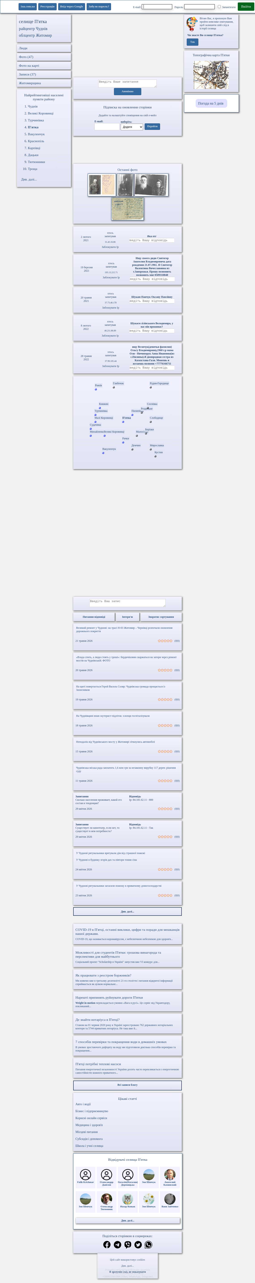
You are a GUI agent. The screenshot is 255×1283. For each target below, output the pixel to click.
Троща (32, 169)
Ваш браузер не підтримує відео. (127, 150)
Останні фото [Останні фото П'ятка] (127, 171)
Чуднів (33, 106)
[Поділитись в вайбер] (128, 1249)
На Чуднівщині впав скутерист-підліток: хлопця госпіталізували (113, 719)
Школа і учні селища (89, 1150)
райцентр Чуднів (33, 28)
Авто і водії (83, 1108)
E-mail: (152, 6)
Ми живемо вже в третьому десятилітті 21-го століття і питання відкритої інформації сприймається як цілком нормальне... (127, 983)
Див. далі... (127, 1265)
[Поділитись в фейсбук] (107, 1249)
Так (192, 42)
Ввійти (246, 6)
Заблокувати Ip (110, 248)
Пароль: (194, 6)
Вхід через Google (71, 6)
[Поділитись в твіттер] (138, 1249)
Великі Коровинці (41, 113)
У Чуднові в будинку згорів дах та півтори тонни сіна (106, 863)
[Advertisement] (127, 46)
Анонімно (127, 93)
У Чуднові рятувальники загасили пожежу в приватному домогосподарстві (118, 889)
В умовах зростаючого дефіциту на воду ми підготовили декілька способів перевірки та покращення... (127, 1050)
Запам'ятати (227, 7)
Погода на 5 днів (210, 103)
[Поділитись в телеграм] (118, 1249)
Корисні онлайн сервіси (91, 1122)
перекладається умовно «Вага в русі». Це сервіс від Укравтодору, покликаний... (127, 1006)
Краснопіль (36, 141)
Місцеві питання (86, 1136)
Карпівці (34, 148)
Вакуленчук (36, 134)
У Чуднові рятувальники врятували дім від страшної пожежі (110, 857)
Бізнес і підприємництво (91, 1115)
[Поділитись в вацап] (148, 1249)
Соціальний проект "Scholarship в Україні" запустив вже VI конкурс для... (127, 961)
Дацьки (33, 155)
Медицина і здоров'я (89, 1129)
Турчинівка (36, 120)
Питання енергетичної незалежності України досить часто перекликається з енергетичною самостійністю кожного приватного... (127, 1072)
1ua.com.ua (28, 6)
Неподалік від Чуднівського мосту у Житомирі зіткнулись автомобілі (115, 745)
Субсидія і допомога (89, 1143)
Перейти (152, 128)
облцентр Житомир (35, 35)
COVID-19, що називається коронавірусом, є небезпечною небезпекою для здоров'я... (127, 938)
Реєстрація (47, 6)
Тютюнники (36, 162)
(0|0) (177, 644)
